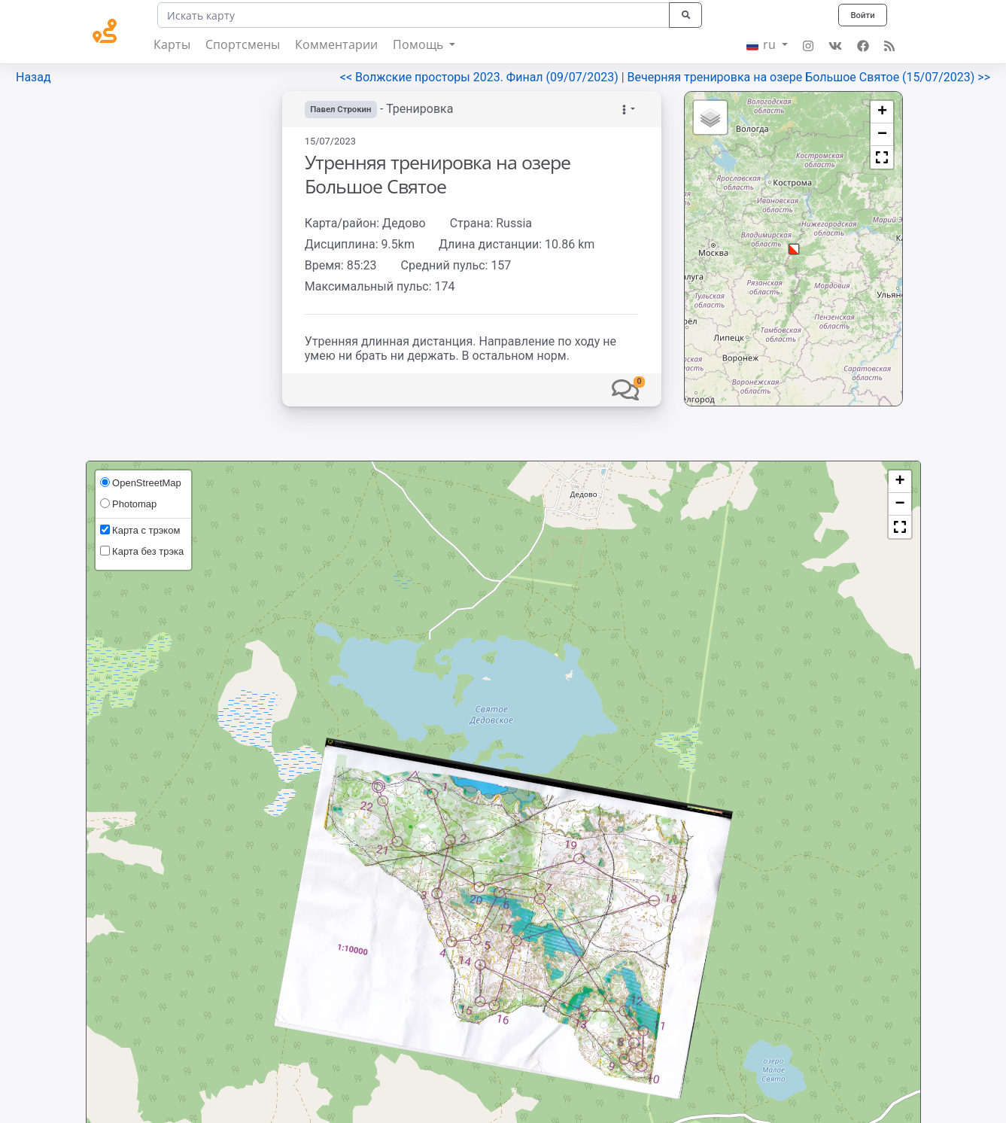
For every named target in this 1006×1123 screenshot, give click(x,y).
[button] (625, 389)
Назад (33, 77)
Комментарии (336, 44)
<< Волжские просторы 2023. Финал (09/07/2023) (481, 77)
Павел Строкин (343, 109)
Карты (171, 44)
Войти (861, 14)
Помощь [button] (419, 44)
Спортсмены (242, 44)
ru (762, 44)
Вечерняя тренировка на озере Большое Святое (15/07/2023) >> (809, 77)
